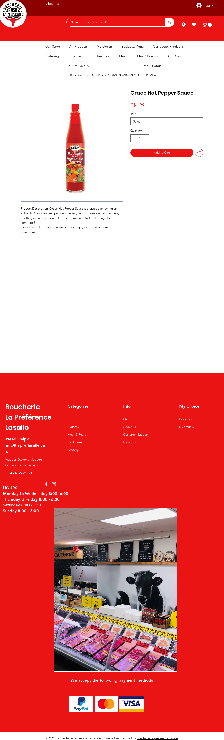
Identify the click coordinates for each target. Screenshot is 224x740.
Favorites (185, 419)
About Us (129, 427)
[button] (207, 25)
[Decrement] (133, 138)
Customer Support (29, 459)
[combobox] (166, 121)
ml (133, 114)
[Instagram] (54, 484)
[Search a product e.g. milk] (113, 22)
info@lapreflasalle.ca (25, 445)
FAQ (126, 419)
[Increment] (146, 138)
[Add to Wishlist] (199, 153)
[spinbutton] (140, 138)
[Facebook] (46, 484)
